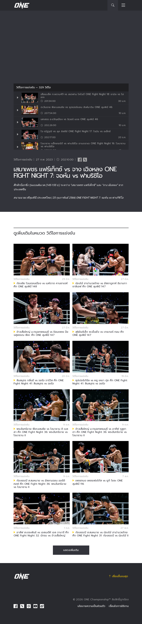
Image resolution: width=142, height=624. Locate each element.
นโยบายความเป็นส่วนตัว (91, 606)
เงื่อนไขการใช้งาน (119, 606)
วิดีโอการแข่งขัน (25, 87)
